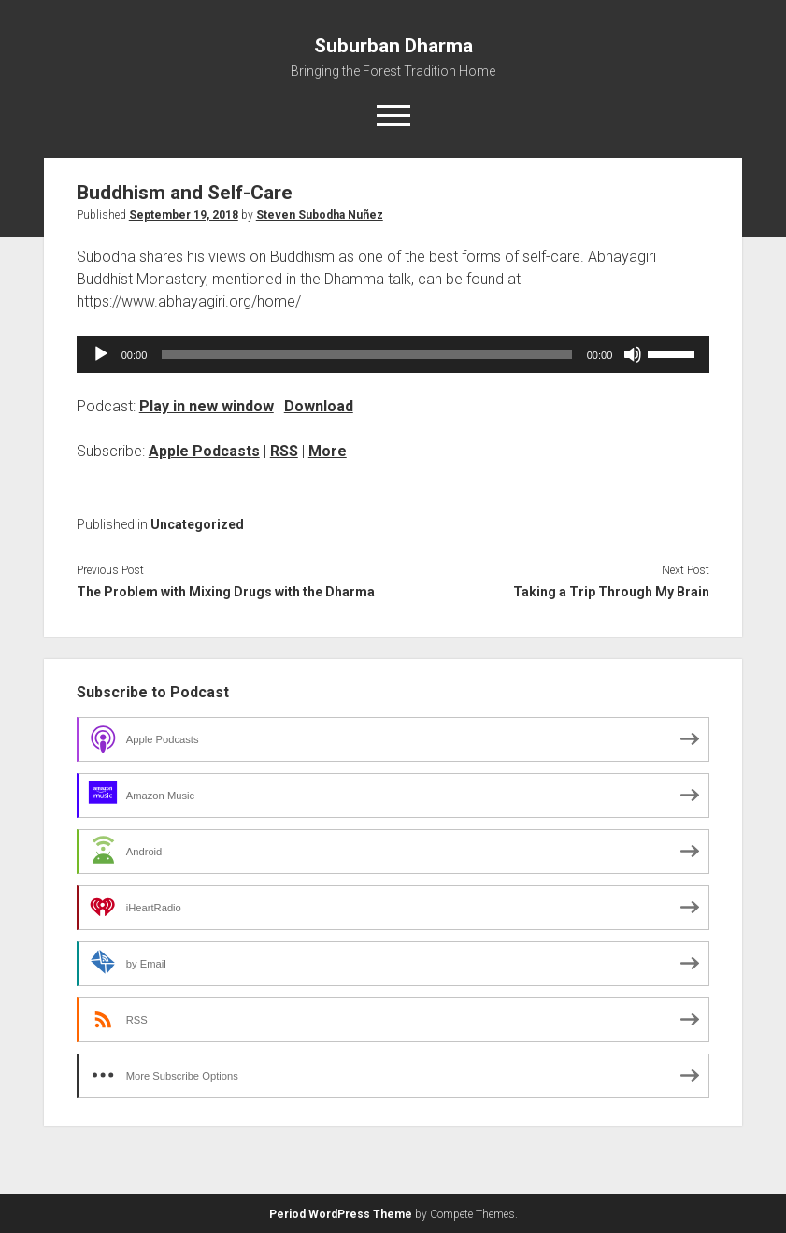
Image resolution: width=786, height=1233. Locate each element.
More (327, 451)
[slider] (366, 354)
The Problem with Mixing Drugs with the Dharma (226, 591)
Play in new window (206, 406)
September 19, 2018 (183, 215)
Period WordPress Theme (340, 1214)
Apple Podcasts (204, 451)
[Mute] (632, 354)
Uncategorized (197, 524)
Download (318, 406)
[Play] (101, 354)
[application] (393, 354)
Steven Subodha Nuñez (319, 215)
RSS (284, 451)
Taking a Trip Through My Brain (611, 591)
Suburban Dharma (393, 46)
